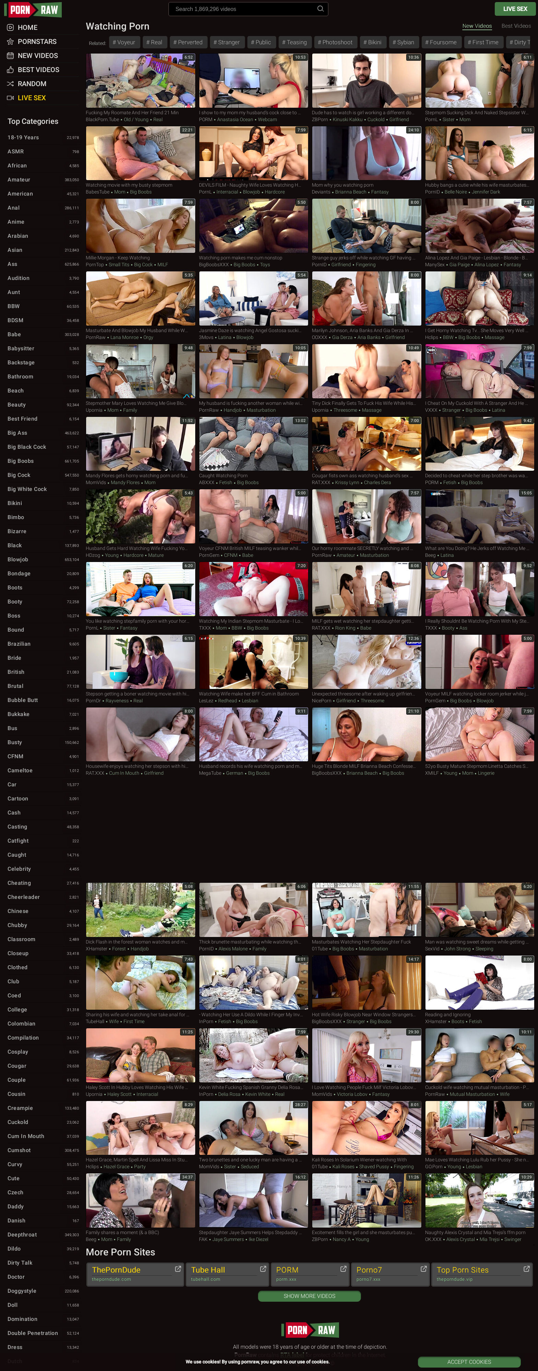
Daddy (44, 1207)
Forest (119, 948)
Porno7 (387, 1274)
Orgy (147, 337)
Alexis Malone (233, 948)
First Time (485, 42)
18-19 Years (44, 138)
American (44, 194)
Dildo (44, 1249)
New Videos (477, 26)
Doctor (44, 1277)
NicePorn (321, 700)
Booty (448, 628)
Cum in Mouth (124, 773)
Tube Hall (224, 1274)
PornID (432, 192)
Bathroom (44, 377)
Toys (264, 264)
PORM (205, 119)
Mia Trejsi (490, 1239)
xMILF (432, 773)
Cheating (44, 883)
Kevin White (257, 1094)
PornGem (209, 555)
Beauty (44, 405)
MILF (162, 264)
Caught (44, 855)
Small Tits (119, 264)
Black (44, 546)
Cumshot (44, 1151)
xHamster (96, 948)
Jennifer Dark (485, 192)
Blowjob (251, 192)
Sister (449, 119)
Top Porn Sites (479, 1274)
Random (32, 84)
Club (44, 982)
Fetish (225, 482)
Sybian (405, 42)
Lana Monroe (124, 337)
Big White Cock (44, 489)
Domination (44, 1319)
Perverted (189, 42)
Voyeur (125, 42)
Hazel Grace (116, 1166)
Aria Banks (369, 337)
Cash (44, 813)
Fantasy (379, 192)
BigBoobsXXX (214, 264)
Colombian (44, 1024)
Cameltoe (44, 771)
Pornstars (37, 41)
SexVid (432, 948)
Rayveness (117, 700)
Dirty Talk (44, 1263)
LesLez (206, 700)
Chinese (44, 911)
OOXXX (319, 337)
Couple (44, 1080)
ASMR (44, 152)
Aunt (44, 292)
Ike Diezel (258, 1239)
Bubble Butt (44, 700)
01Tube (320, 948)
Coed (44, 996)
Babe (247, 555)
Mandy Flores (125, 482)
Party (139, 1166)
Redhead (227, 700)
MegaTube (210, 773)
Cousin (44, 1094)
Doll (44, 1305)
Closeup (44, 954)
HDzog (93, 555)
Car (44, 785)
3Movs (206, 337)
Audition (44, 278)
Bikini (374, 42)
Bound (44, 630)
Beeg (430, 555)
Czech (44, 1193)
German (234, 773)
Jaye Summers (228, 1239)
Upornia (94, 410)
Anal (44, 208)
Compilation (44, 1038)
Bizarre (44, 532)
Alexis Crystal (460, 1239)
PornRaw (96, 337)
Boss (44, 616)
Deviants (321, 192)
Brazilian (44, 644)
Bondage (44, 574)
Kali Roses (343, 1166)
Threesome (345, 410)
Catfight (44, 841)
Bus (44, 729)
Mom (464, 119)
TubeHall (95, 1021)
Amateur (346, 555)
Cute (44, 1179)
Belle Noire (456, 192)
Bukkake (44, 714)
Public (262, 42)
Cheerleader (44, 897)
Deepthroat (44, 1235)
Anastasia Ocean (235, 119)
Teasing (296, 42)
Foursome (443, 42)
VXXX (431, 410)
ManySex (435, 264)
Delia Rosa (229, 1094)
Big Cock (143, 264)
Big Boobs (140, 192)
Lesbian (249, 700)
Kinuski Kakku (348, 119)
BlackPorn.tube (102, 119)
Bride (44, 658)
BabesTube (97, 192)
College (44, 1010)
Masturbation (261, 410)
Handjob (233, 410)
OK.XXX (433, 1239)
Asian (44, 250)
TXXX (205, 628)
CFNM (230, 555)
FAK (203, 1239)
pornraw (36, 9)
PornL (431, 119)
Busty (44, 743)
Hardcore (274, 192)
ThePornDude (132, 1274)
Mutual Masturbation (472, 1094)
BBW (448, 337)
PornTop (95, 264)
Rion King (345, 628)
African (44, 166)
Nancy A (342, 1239)
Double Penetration (44, 1333)
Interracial (227, 192)
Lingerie (485, 773)
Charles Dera (377, 482)
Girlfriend (398, 119)
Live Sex (515, 8)
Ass (462, 628)
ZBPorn (320, 119)
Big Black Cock (44, 447)
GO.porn (434, 1166)
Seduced (249, 1166)
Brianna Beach (350, 192)
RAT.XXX (321, 482)
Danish (44, 1221)
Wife (114, 1021)
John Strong (457, 948)
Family (129, 410)
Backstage (44, 363)
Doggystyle (44, 1291)
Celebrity (44, 869)
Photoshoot (336, 42)
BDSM (44, 321)
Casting (44, 827)
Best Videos (38, 70)
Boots (458, 1021)
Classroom (44, 940)
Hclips (431, 337)
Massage (494, 337)
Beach (44, 391)
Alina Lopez (486, 264)
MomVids (96, 482)
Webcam (267, 119)
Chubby (44, 925)
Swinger (512, 1239)
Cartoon (44, 799)
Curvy (44, 1165)
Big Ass (44, 433)
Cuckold (376, 119)
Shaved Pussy (374, 1166)
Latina (225, 337)
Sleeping (484, 948)
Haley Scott (119, 1094)
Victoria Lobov (352, 1094)
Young (112, 555)
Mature (155, 555)
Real (156, 42)
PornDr (93, 700)
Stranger (228, 42)
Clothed (44, 968)
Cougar (44, 1066)
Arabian (44, 236)
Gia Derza (342, 337)
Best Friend (44, 419)
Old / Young (136, 119)
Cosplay (44, 1052)
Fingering (365, 264)
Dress (44, 1347)
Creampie (44, 1108)
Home (27, 27)
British (44, 672)
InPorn (206, 1021)
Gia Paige (459, 264)
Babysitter (44, 349)
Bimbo (44, 518)
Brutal (44, 686)
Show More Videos (309, 1296)
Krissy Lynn (347, 482)
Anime (44, 222)
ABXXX (206, 482)
